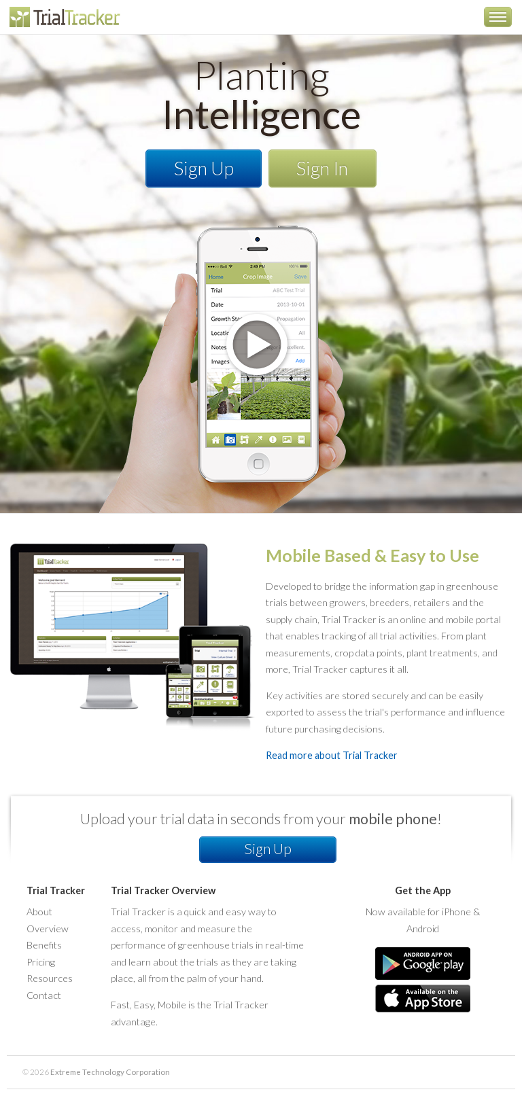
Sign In (322, 168)
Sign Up (204, 168)
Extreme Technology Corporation (110, 1071)
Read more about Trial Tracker (332, 755)
